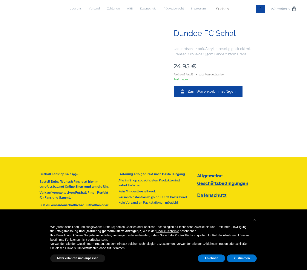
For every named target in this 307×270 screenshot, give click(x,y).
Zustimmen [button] (242, 258)
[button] (254, 219)
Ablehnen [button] (211, 258)
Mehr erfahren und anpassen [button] (77, 258)
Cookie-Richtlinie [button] (168, 231)
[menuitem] (162, 8)
